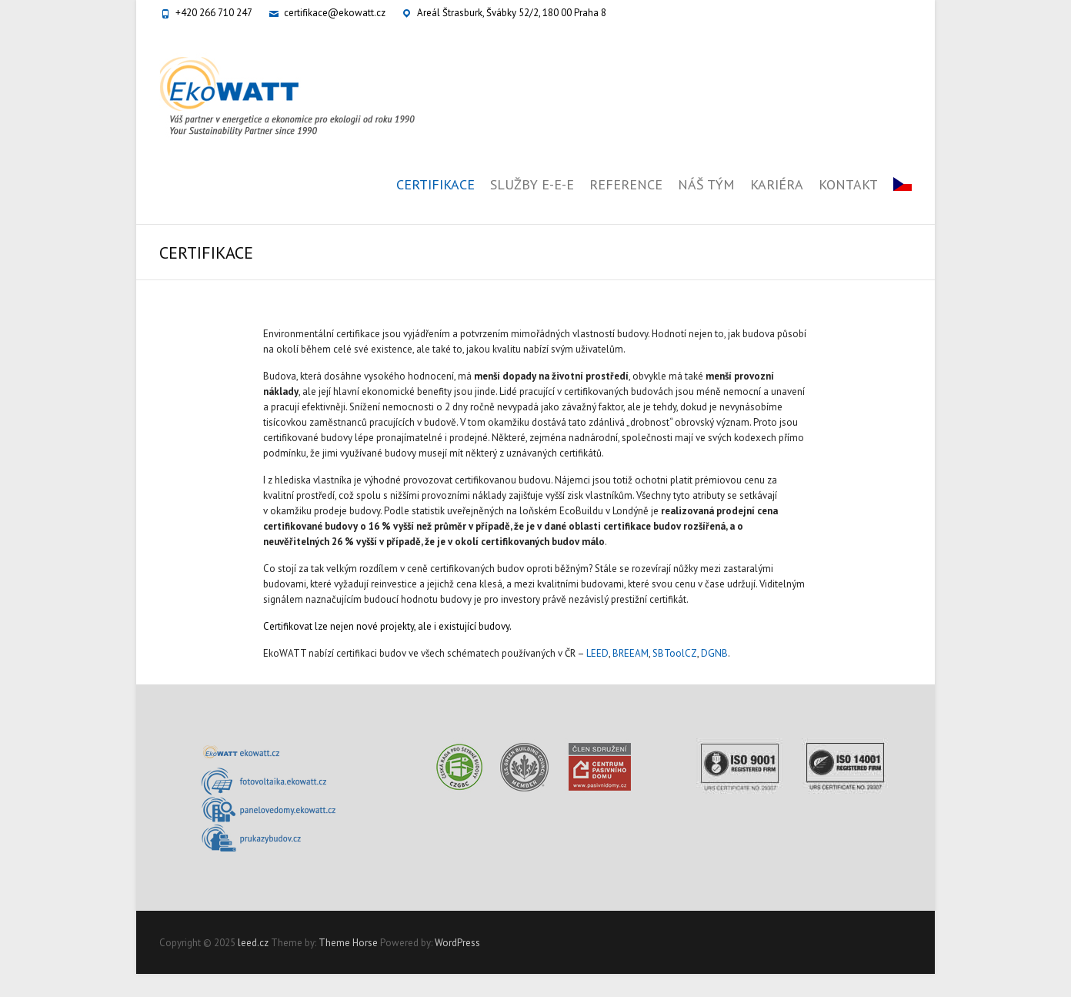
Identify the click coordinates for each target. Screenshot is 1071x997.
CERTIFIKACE (435, 184)
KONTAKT (848, 184)
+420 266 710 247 (213, 12)
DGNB (714, 653)
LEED (597, 653)
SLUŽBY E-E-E (532, 184)
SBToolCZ (674, 653)
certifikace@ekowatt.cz (334, 12)
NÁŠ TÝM (706, 184)
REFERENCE (625, 184)
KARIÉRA (776, 184)
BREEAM (630, 653)
